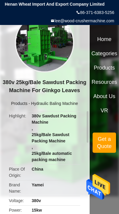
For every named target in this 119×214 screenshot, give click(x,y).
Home (104, 39)
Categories (104, 53)
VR (104, 111)
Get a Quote (104, 142)
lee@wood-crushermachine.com (84, 20)
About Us (104, 96)
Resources (104, 82)
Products (19, 103)
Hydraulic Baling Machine (54, 103)
